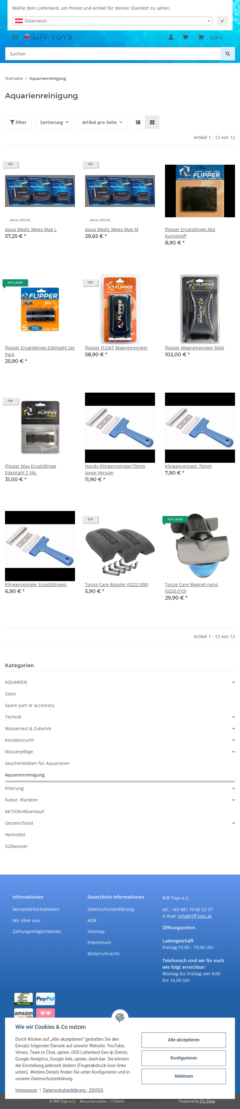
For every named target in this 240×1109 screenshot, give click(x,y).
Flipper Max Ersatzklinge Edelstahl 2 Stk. (30, 469)
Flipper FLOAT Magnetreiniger (116, 348)
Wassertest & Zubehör (28, 728)
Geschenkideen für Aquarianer (37, 763)
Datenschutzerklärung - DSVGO (73, 1090)
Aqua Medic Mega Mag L (31, 229)
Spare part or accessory (29, 705)
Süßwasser (16, 846)
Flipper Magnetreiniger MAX (194, 348)
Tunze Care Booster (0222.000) (116, 584)
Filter (18, 122)
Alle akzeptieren (183, 1039)
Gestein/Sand (19, 823)
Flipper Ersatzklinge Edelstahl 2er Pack (40, 351)
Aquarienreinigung (25, 775)
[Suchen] (113, 53)
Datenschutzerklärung (111, 909)
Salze (10, 694)
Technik (13, 717)
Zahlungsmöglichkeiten (36, 931)
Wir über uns (26, 920)
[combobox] (112, 21)
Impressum (99, 942)
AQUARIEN (16, 682)
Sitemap (96, 931)
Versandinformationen (36, 909)
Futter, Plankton (21, 800)
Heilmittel (15, 835)
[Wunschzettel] (185, 37)
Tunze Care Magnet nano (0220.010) (191, 587)
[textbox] (112, 21)
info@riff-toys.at (195, 916)
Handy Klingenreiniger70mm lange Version (115, 469)
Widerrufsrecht (103, 954)
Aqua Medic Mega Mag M (111, 229)
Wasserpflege (19, 752)
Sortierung (51, 122)
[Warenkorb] (210, 37)
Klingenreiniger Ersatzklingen (36, 584)
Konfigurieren (183, 1057)
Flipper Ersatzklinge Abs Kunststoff (190, 232)
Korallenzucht (19, 740)
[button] (171, 37)
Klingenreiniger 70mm (188, 466)
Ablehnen (183, 1076)
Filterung (14, 788)
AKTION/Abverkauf (24, 811)
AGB (92, 920)
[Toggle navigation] (15, 34)
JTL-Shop (207, 1101)
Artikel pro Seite (99, 122)
